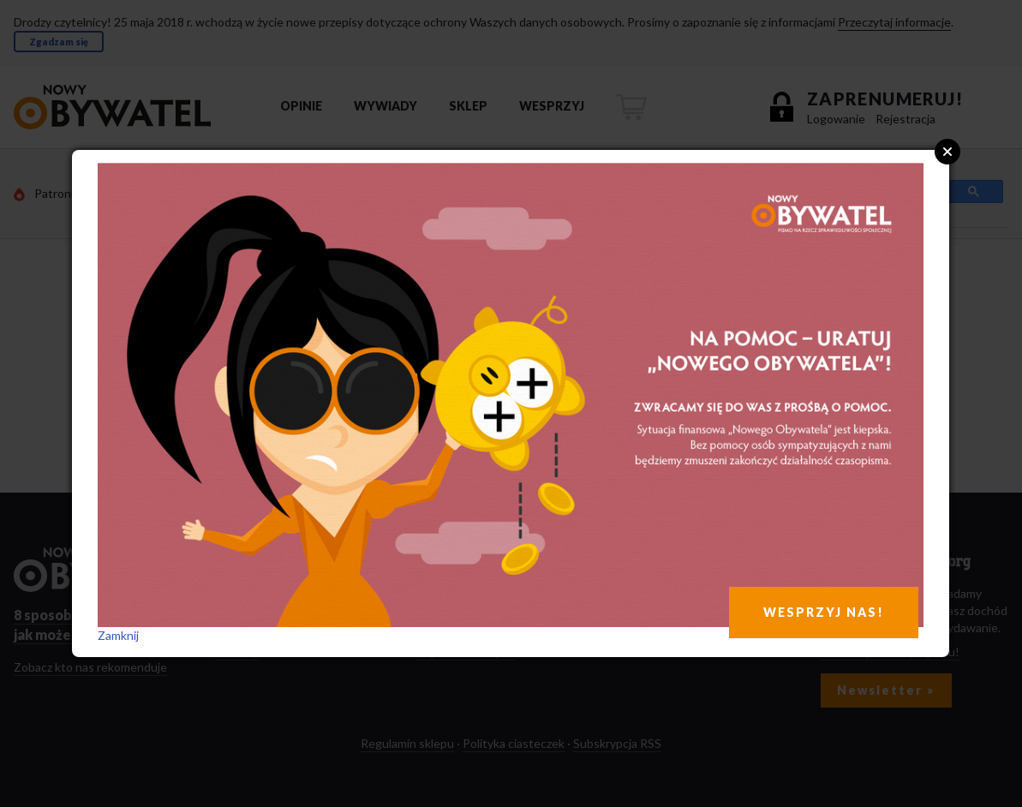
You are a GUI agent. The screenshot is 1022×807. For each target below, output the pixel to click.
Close (947, 151)
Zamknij (118, 635)
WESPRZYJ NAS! (823, 612)
